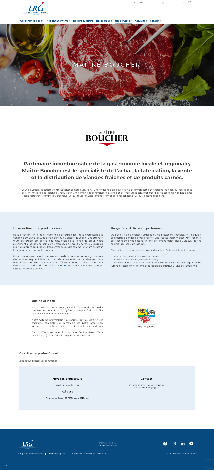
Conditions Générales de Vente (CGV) (89, 454)
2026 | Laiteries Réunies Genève (182, 454)
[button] (32, 21)
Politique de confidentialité (29, 454)
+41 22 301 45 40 (157, 385)
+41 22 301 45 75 (138, 385)
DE (184, 2)
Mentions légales (57, 454)
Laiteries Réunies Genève (35, 8)
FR (189, 2)
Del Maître (61, 265)
